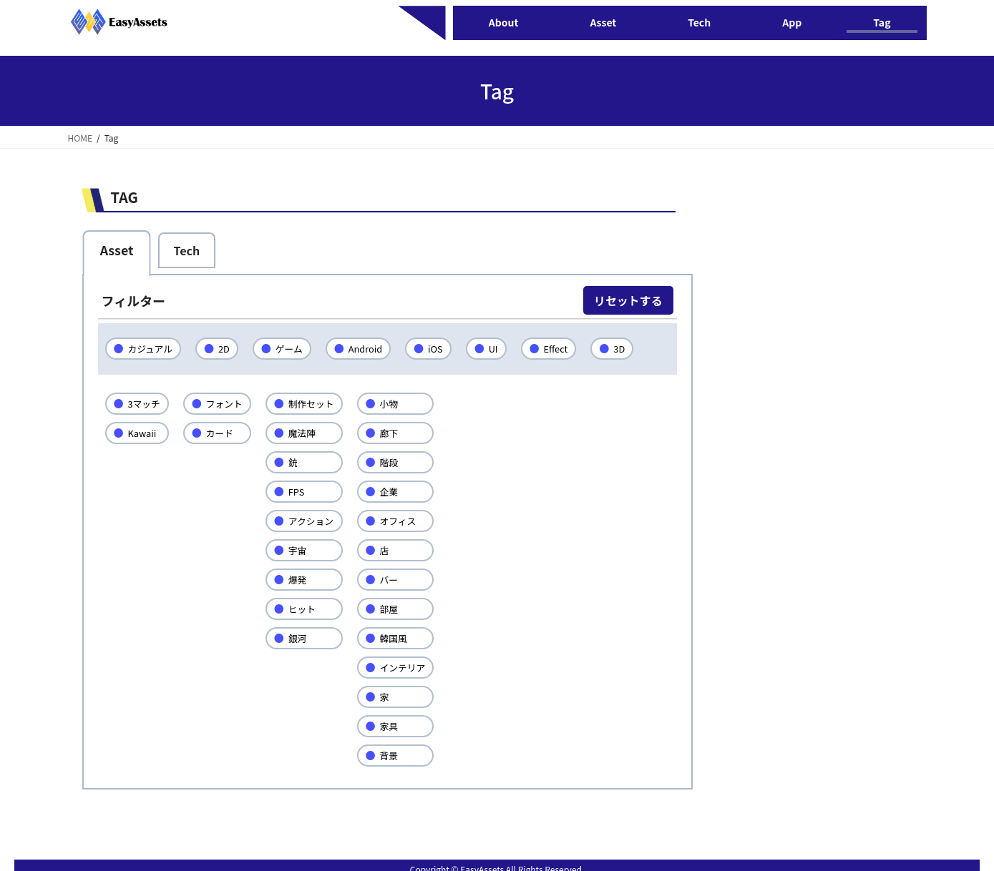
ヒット (307, 608)
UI (502, 348)
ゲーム (293, 348)
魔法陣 (307, 432)
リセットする (628, 300)
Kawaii (143, 432)
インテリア (411, 667)
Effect (566, 348)
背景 (396, 755)
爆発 (302, 579)
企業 (396, 491)
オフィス (406, 520)
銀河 (302, 638)
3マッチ (145, 403)
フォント (227, 403)
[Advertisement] (789, 416)
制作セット (317, 403)
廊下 (396, 432)
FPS (301, 491)
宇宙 (302, 550)
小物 (396, 403)
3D (631, 348)
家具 (396, 726)
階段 (396, 462)
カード (223, 432)
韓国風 (401, 638)
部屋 (396, 608)
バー (396, 579)
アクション (317, 520)
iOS (444, 348)
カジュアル (152, 348)
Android (371, 348)
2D (227, 348)
